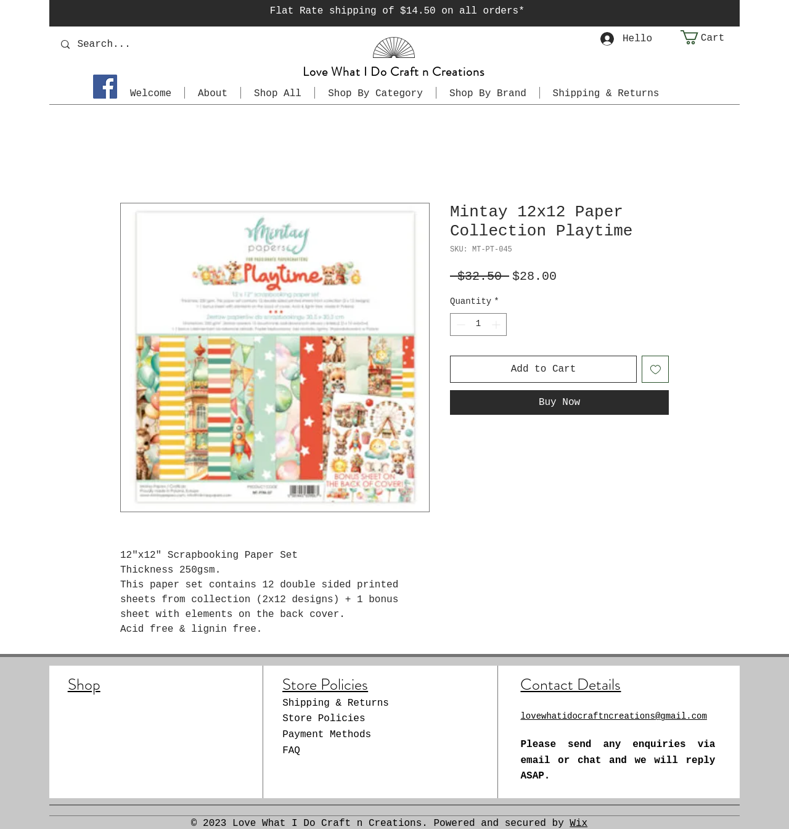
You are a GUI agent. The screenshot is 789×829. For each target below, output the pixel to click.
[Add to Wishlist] (655, 369)
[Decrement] (459, 324)
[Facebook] (105, 87)
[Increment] (497, 324)
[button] (710, 37)
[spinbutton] (478, 324)
